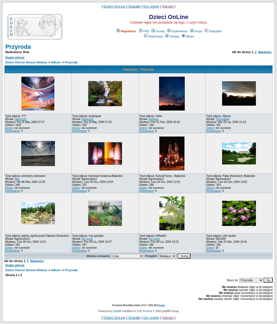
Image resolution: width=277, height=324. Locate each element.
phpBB (117, 311)
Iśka (17, 178)
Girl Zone (87, 238)
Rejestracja (153, 36)
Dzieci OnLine (115, 6)
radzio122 (21, 119)
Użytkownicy (177, 31)
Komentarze (12, 130)
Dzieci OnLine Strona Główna (26, 62)
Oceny (9, 128)
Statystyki (213, 31)
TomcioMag (222, 119)
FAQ (144, 31)
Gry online (151, 6)
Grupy (196, 31)
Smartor (161, 305)
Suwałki (133, 6)
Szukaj (157, 31)
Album (188, 36)
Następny (265, 52)
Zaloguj (172, 36)
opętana (153, 119)
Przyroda (18, 46)
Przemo (147, 311)
